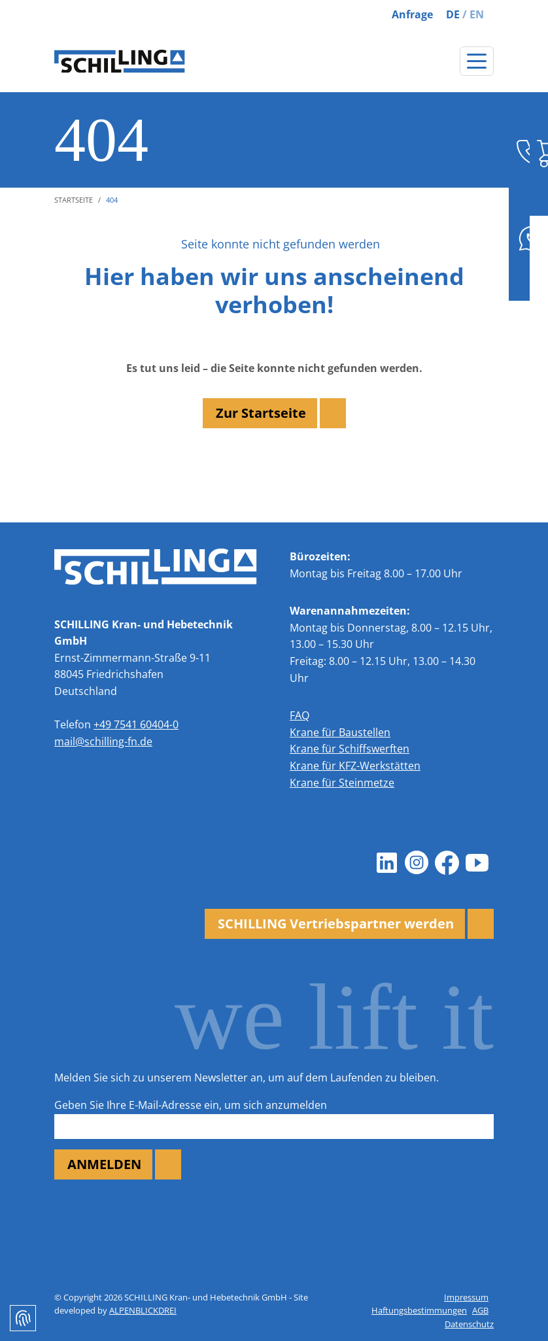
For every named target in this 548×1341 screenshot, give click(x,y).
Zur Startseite (261, 413)
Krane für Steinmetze (342, 782)
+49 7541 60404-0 (136, 724)
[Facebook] (447, 863)
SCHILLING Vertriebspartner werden (336, 923)
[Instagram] (416, 863)
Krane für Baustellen (340, 732)
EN (477, 14)
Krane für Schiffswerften (349, 748)
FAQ (299, 715)
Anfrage (412, 14)
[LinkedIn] (386, 863)
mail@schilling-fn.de (103, 741)
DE (453, 14)
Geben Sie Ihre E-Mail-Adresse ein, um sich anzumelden (190, 1105)
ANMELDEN (104, 1164)
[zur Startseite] (119, 61)
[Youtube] (477, 863)
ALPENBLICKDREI (143, 1310)
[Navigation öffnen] (477, 61)
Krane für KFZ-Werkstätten (355, 765)
